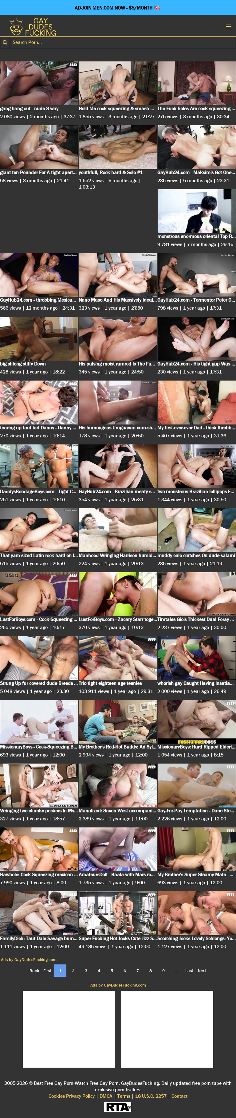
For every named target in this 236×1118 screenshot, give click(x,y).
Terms (123, 1096)
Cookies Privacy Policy (72, 1096)
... (176, 970)
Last (189, 970)
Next (202, 970)
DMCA (106, 1096)
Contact (179, 1096)
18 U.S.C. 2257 (151, 1096)
